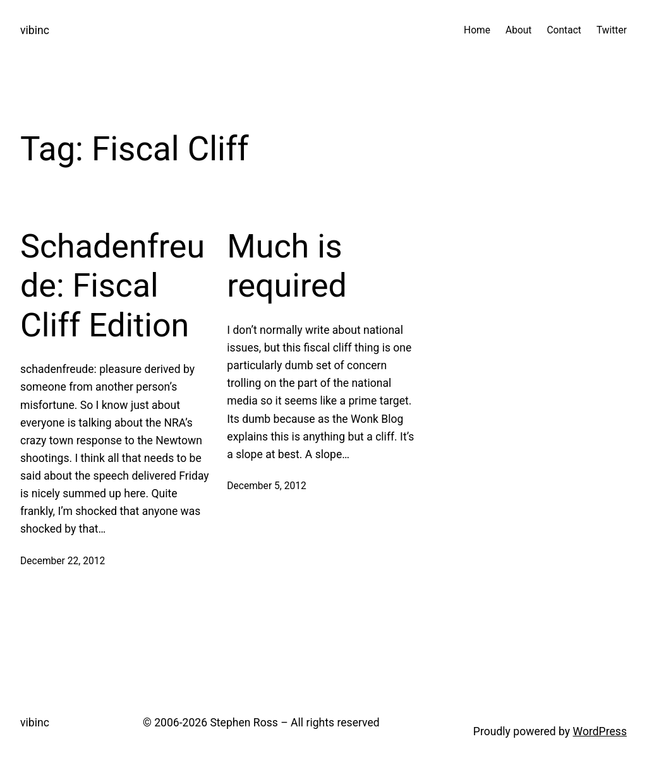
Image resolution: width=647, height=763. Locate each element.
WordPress (600, 731)
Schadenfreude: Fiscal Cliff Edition (112, 286)
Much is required (287, 266)
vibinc (34, 30)
